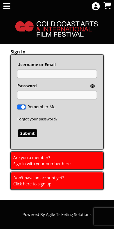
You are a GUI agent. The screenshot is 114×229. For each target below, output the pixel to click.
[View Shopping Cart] (107, 6)
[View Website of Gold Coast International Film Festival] (57, 28)
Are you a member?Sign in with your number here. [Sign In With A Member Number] (42, 160)
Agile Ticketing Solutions (69, 214)
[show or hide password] (92, 86)
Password (27, 85)
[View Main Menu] (7, 6)
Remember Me (42, 106)
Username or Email (36, 64)
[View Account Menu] (96, 6)
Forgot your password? (37, 119)
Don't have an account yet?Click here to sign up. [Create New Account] (38, 181)
